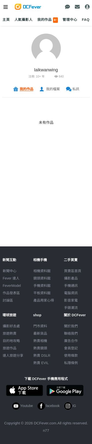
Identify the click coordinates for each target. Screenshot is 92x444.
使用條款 (71, 355)
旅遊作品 (9, 348)
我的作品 (47, 20)
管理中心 (70, 20)
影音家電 (71, 300)
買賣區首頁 (72, 271)
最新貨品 (40, 333)
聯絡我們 (71, 333)
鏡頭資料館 (42, 278)
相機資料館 (42, 271)
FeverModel (12, 286)
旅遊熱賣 (9, 333)
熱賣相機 (40, 341)
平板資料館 (42, 293)
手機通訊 (71, 286)
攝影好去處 (11, 326)
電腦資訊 (71, 293)
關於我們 (71, 326)
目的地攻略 (11, 341)
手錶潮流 (71, 308)
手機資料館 (42, 286)
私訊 (75, 89)
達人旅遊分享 (13, 355)
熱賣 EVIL (41, 363)
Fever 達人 (11, 278)
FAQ (86, 20)
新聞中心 (9, 271)
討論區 (8, 300)
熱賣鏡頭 (40, 348)
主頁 (6, 20)
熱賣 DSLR (41, 355)
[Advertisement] (46, 200)
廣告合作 (71, 341)
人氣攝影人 (23, 20)
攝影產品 (71, 278)
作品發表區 (11, 293)
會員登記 (71, 348)
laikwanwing (46, 69)
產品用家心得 (43, 300)
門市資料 (40, 326)
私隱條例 (71, 363)
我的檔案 (53, 89)
